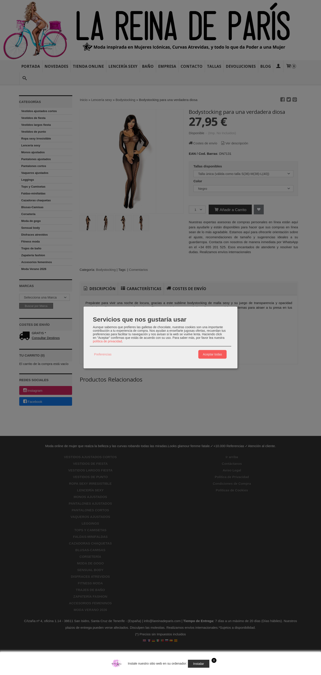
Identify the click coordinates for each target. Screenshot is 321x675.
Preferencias (103, 354)
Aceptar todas (212, 354)
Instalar (198, 663)
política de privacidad (107, 341)
